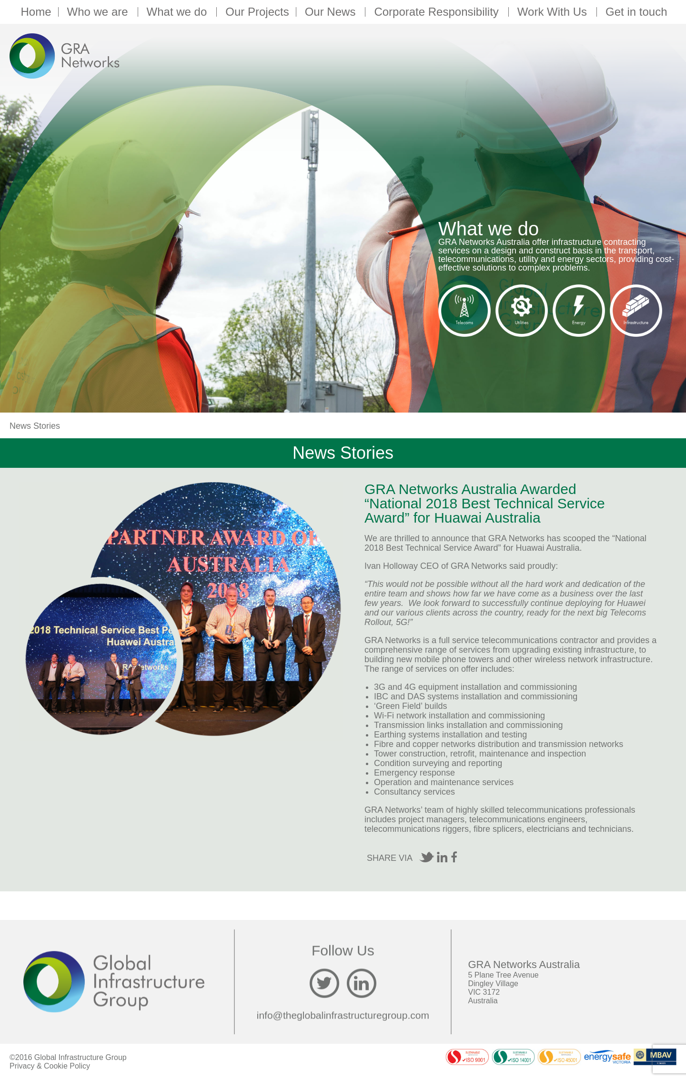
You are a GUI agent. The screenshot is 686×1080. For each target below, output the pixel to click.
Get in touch (636, 12)
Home (35, 12)
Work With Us (553, 12)
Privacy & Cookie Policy (50, 1066)
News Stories (35, 426)
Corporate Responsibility (437, 12)
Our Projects (257, 12)
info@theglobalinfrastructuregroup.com (343, 1014)
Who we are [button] (99, 12)
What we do (178, 12)
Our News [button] (332, 12)
